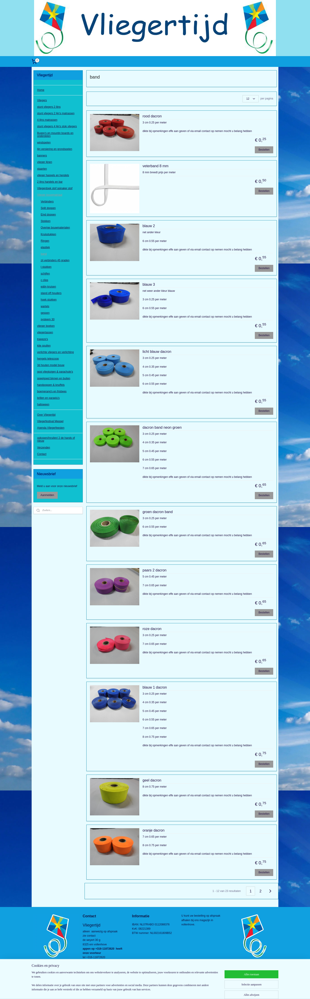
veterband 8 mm (155, 166)
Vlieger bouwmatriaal (49, 194)
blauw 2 (148, 226)
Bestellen (263, 149)
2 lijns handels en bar (50, 181)
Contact (41, 454)
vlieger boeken (46, 325)
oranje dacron (153, 830)
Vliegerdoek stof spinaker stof (54, 188)
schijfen (45, 273)
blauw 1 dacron (154, 687)
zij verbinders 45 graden (55, 260)
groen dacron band (157, 512)
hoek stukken (49, 299)
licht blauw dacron (156, 351)
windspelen (44, 142)
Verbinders (47, 201)
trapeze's (42, 339)
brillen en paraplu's (48, 398)
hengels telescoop (48, 358)
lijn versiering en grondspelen (54, 149)
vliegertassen (45, 332)
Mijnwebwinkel (197, 990)
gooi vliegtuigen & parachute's (55, 371)
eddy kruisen (48, 286)
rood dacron (152, 116)
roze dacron (152, 629)
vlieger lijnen (44, 162)
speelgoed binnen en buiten (53, 378)
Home (40, 90)
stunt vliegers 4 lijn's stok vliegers (57, 126)
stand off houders (51, 293)
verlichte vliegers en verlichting (55, 352)
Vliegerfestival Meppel (50, 421)
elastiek (45, 247)
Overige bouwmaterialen (55, 227)
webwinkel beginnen (162, 990)
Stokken (45, 221)
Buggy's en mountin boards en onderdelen (55, 135)
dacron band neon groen (161, 427)
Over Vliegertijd (46, 414)
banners (42, 155)
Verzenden (43, 447)
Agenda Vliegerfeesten (50, 427)
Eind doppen (48, 214)
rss (147, 990)
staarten (42, 168)
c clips (44, 280)
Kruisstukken (48, 234)
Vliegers (42, 100)
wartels (45, 306)
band (44, 253)
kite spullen (44, 345)
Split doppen (48, 208)
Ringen (45, 240)
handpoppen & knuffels (51, 384)
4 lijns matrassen (47, 119)
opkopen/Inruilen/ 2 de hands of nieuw (56, 439)
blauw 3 (148, 284)
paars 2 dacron (154, 570)
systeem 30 (48, 319)
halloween (43, 404)
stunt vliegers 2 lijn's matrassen (55, 113)
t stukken (46, 266)
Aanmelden (47, 495)
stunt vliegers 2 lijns (49, 106)
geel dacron (151, 780)
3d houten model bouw (50, 365)
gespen (45, 312)
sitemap (139, 990)
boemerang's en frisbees (52, 391)
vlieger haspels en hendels (53, 175)
